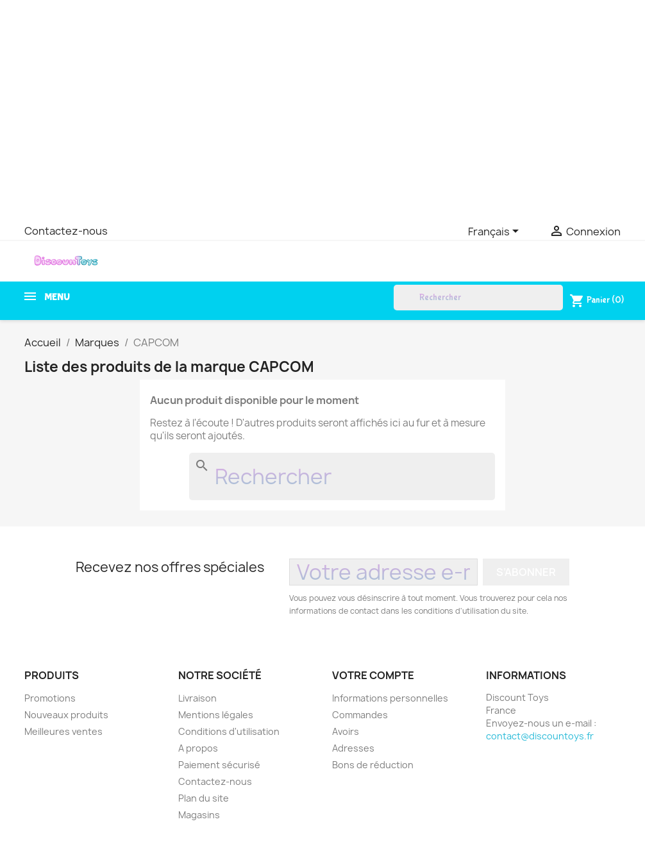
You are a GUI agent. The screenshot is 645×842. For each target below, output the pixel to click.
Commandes (360, 715)
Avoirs (345, 731)
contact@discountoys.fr (540, 736)
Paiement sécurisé (219, 765)
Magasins (199, 815)
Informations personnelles (390, 698)
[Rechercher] (478, 297)
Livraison (197, 698)
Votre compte (373, 675)
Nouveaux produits (66, 715)
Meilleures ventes (63, 731)
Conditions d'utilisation (229, 731)
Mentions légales (215, 715)
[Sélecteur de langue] (495, 232)
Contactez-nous (66, 231)
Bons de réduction (373, 765)
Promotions (50, 698)
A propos (198, 748)
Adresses (353, 748)
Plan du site (203, 798)
